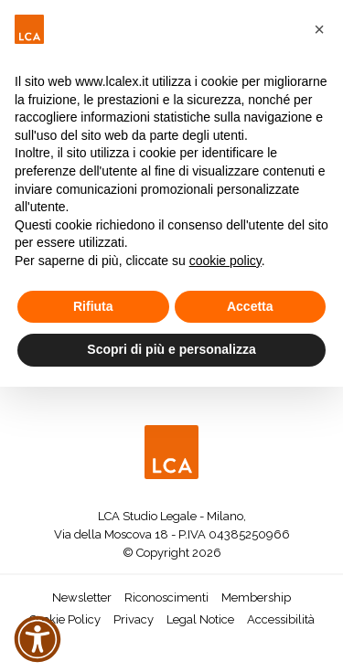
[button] (319, 29)
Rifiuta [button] (93, 306)
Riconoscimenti (166, 597)
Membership (256, 597)
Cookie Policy (65, 619)
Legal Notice (200, 619)
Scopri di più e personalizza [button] (171, 349)
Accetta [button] (250, 306)
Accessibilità (281, 619)
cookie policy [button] (225, 260)
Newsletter (82, 597)
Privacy (133, 619)
